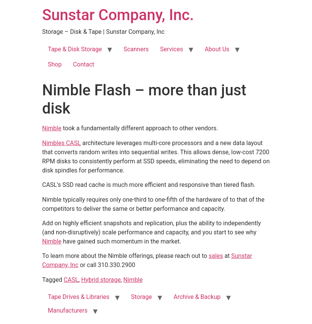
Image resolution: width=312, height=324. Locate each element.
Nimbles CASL (61, 143)
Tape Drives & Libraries (78, 296)
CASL (71, 279)
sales (216, 255)
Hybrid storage (101, 279)
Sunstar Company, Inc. (118, 15)
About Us (217, 49)
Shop (54, 64)
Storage (141, 296)
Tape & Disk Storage (75, 49)
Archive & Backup (197, 296)
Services (171, 49)
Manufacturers (67, 310)
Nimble (51, 128)
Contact (83, 64)
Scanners (135, 49)
